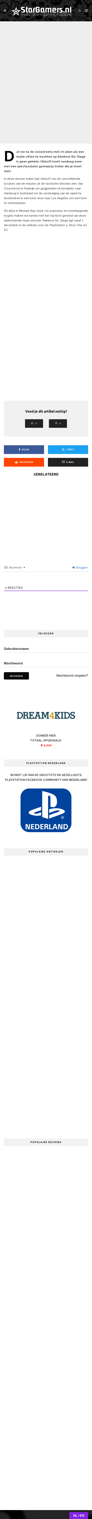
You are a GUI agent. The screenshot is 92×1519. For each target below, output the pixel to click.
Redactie (42, 1490)
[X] (26, 1476)
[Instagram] (33, 1476)
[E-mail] (68, 408)
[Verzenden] (24, 408)
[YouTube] (41, 1476)
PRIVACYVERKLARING (46, 1497)
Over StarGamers (19, 1490)
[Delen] (24, 395)
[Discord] (58, 1476)
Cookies (79, 1490)
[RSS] (65, 1476)
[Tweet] (68, 395)
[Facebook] (18, 1476)
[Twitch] (50, 1476)
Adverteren (61, 1490)
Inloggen (80, 513)
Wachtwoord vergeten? (72, 621)
